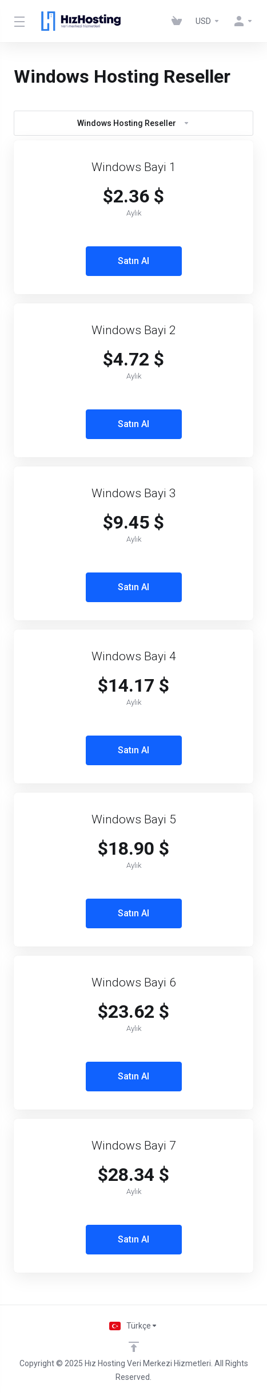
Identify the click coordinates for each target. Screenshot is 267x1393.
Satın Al (133, 260)
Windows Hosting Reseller (133, 123)
